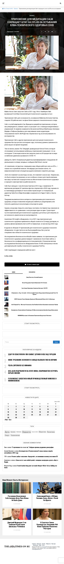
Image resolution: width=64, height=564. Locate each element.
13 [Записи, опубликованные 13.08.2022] (48, 409)
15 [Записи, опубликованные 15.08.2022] (8, 412)
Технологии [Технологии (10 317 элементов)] (15, 435)
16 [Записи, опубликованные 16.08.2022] (16, 412)
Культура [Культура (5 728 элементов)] (19, 432)
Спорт (40, 556)
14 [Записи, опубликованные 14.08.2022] (55, 409)
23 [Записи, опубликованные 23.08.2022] (16, 415)
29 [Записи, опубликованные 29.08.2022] (8, 418)
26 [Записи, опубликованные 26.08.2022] (40, 415)
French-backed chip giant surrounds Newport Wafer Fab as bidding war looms (30, 467)
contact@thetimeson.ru (37, 561)
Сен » (10, 420)
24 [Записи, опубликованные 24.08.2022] (24, 415)
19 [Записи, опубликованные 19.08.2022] (40, 412)
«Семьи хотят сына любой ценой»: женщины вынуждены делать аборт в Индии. (31, 461)
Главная (34, 555)
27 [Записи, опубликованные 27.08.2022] (48, 415)
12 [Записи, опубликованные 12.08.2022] (40, 409)
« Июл (6, 420)
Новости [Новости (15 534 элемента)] (26, 431)
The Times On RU (7, 8)
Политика (39, 555)
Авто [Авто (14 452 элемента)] (7, 431)
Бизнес (16, 8)
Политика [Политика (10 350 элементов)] (51, 431)
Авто (43, 556)
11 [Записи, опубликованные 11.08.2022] (32, 409)
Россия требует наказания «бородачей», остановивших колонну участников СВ (35, 456)
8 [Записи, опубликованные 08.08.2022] (8, 409)
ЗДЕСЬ (44, 559)
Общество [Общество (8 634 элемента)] (42, 432)
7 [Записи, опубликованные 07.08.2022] (55, 406)
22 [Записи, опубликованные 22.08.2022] (8, 415)
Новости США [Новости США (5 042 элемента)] (35, 431)
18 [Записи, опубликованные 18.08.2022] (32, 412)
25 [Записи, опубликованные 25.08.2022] (32, 415)
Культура (54, 555)
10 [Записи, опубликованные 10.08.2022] (24, 409)
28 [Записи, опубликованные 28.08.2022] (55, 415)
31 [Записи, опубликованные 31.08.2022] (24, 418)
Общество (48, 555)
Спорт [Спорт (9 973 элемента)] (7, 435)
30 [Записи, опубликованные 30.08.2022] (16, 418)
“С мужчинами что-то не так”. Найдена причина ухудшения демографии (32, 447)
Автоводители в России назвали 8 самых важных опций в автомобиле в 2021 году (28, 452)
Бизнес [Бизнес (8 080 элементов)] (13, 432)
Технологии (35, 556)
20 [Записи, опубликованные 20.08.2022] (48, 412)
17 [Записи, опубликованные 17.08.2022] (24, 412)
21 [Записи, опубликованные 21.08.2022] (55, 412)
